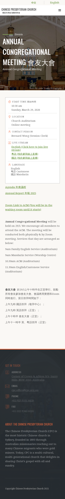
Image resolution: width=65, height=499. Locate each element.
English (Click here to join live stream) (29, 148)
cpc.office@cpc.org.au (25, 390)
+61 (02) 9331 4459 (23, 400)
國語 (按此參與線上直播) (24, 158)
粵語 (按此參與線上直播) (24, 154)
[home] (18, 9)
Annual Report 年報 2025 (20, 193)
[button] (60, 10)
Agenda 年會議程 (15, 187)
